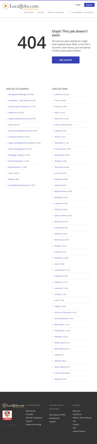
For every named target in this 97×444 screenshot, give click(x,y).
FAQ (74, 428)
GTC (74, 421)
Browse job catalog (33, 424)
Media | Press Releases (82, 418)
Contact (76, 424)
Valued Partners (79, 431)
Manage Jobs (54, 418)
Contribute (77, 414)
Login (78, 5)
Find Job (40, 12)
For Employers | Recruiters (82, 12)
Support (29, 421)
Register (89, 5)
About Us (76, 411)
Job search (66, 60)
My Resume (28, 12)
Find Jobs (29, 414)
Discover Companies (56, 12)
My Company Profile (57, 415)
